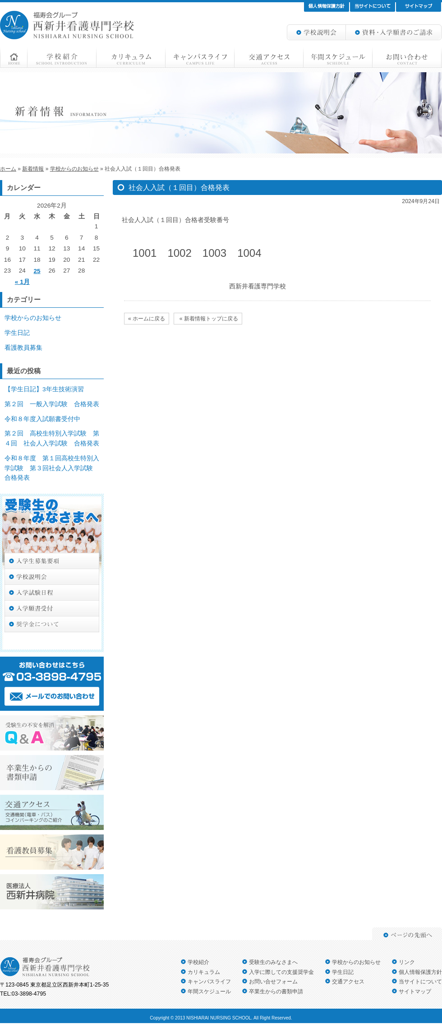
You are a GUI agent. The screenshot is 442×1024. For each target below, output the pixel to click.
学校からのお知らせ (33, 318)
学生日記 (17, 332)
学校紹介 (198, 962)
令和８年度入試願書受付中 (42, 419)
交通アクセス (348, 981)
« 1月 (22, 281)
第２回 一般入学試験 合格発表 (52, 404)
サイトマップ (415, 991)
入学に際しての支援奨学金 (281, 972)
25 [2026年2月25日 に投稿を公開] (37, 271)
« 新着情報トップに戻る (208, 318)
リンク (407, 962)
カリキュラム (204, 972)
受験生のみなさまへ (273, 962)
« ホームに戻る (146, 318)
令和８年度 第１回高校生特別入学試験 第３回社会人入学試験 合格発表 (52, 468)
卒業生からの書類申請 (276, 991)
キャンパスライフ (209, 981)
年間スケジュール (209, 991)
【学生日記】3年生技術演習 (44, 389)
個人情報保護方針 (420, 972)
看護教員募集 (23, 347)
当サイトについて (420, 981)
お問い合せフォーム (273, 981)
